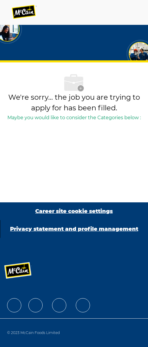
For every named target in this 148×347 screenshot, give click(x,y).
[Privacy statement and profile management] (74, 229)
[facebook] (14, 305)
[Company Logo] (24, 12)
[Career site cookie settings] (74, 211)
